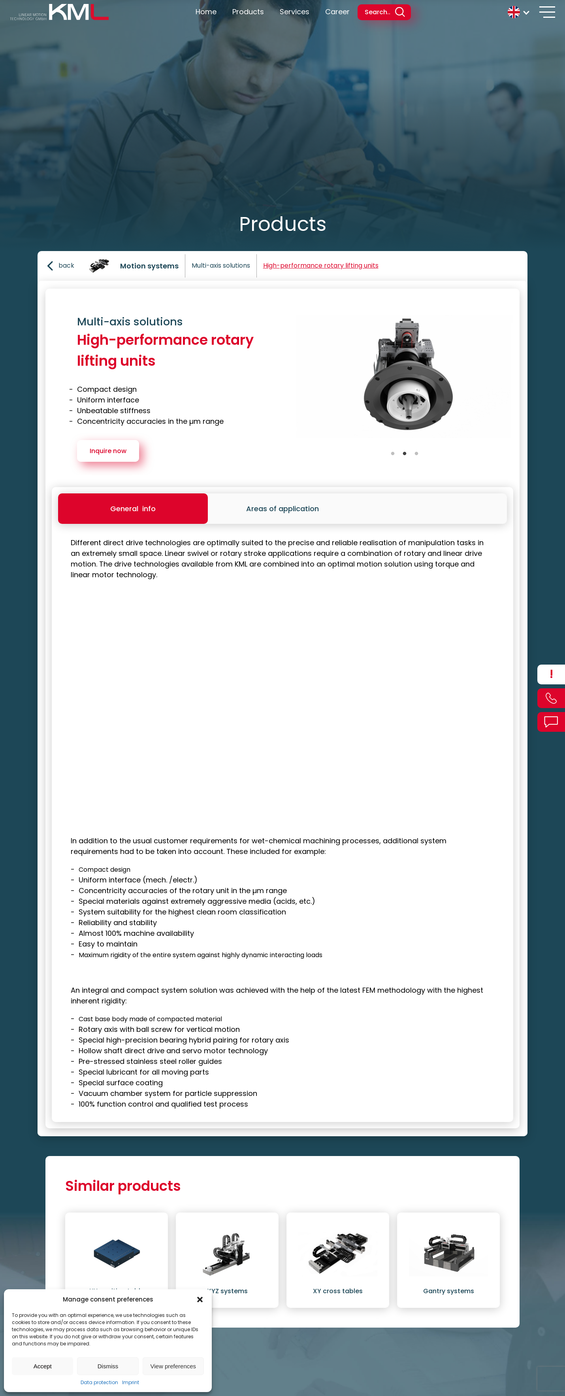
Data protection (99, 1382)
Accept (43, 1366)
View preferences (173, 1366)
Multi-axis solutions (221, 265)
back (59, 266)
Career (337, 12)
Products (248, 12)
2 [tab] (405, 454)
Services (294, 12)
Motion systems (149, 266)
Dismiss (108, 1366)
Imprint (130, 1382)
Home (206, 12)
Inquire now (108, 450)
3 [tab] (416, 454)
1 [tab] (393, 454)
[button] (200, 1299)
